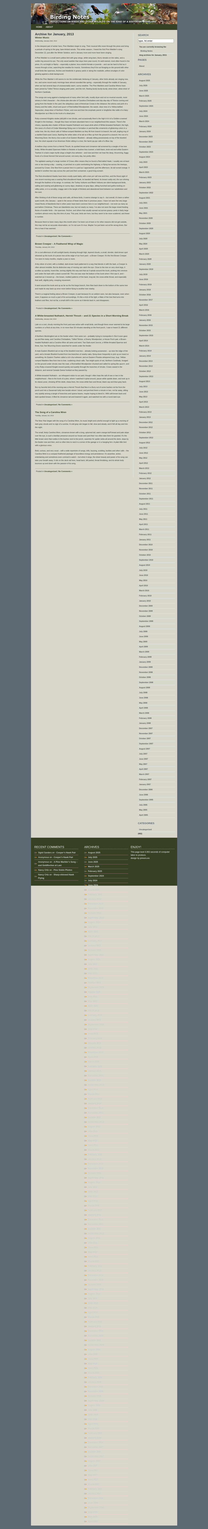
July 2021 (143, 203)
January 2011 (145, 540)
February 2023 (145, 177)
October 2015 (145, 330)
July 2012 (143, 448)
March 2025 (144, 96)
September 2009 (146, 621)
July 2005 (143, 805)
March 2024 (144, 121)
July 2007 (143, 754)
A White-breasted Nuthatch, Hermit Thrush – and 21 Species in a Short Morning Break (81, 315)
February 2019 (145, 284)
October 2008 (145, 677)
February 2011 (145, 534)
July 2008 (143, 692)
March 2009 (144, 652)
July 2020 (143, 239)
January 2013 (145, 417)
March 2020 (144, 254)
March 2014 (144, 346)
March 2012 (144, 468)
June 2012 (143, 453)
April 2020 (143, 249)
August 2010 (144, 565)
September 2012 (146, 438)
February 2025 (145, 101)
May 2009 (143, 642)
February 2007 (145, 779)
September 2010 (146, 560)
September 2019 (146, 269)
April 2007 (143, 769)
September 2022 (146, 193)
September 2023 (146, 152)
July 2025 (143, 85)
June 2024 (143, 116)
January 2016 (145, 320)
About (49, 27)
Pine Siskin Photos (63, 870)
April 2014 (143, 341)
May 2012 (143, 458)
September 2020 (146, 228)
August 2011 (144, 504)
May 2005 (143, 810)
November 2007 (146, 733)
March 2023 (144, 172)
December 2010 (146, 545)
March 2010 (144, 590)
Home (39, 27)
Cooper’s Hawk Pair (66, 852)
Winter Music (42, 37)
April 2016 (143, 305)
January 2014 (145, 356)
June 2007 (143, 759)
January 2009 (145, 662)
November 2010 (146, 550)
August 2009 (144, 626)
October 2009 (145, 616)
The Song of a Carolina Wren (50, 412)
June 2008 (143, 698)
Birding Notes (147, 51)
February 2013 (145, 412)
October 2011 (145, 494)
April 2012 (143, 463)
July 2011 (143, 509)
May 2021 (143, 213)
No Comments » (65, 236)
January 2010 (145, 601)
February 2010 (145, 596)
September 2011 (146, 499)
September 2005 (146, 800)
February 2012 (145, 473)
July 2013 (143, 386)
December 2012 (146, 422)
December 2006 (146, 789)
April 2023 (143, 167)
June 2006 (143, 795)
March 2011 (144, 529)
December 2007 (146, 728)
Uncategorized (50, 236)
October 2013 (145, 371)
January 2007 (145, 784)
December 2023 (146, 137)
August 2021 (144, 198)
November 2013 (146, 366)
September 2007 (146, 744)
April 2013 (143, 402)
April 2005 (143, 815)
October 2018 (145, 295)
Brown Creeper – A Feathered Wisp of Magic (59, 244)
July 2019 (143, 274)
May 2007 (143, 764)
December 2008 (146, 667)
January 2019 (145, 290)
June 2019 (143, 279)
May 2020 (143, 244)
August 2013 (144, 381)
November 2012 (146, 427)
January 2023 (145, 182)
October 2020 (145, 223)
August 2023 (144, 157)
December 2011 (146, 483)
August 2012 (144, 443)
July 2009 (143, 631)
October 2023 (145, 147)
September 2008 (146, 682)
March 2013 (144, 407)
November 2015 (146, 325)
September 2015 (146, 335)
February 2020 (145, 259)
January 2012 (145, 478)
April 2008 (143, 708)
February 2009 (145, 657)
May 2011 (143, 519)
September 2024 (146, 106)
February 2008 (145, 718)
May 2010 (143, 580)
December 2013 (146, 361)
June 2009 (143, 636)
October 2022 (145, 187)
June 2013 (143, 392)
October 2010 (145, 555)
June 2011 (143, 514)
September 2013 (146, 376)
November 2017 (146, 300)
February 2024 (145, 126)
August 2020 (144, 233)
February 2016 (145, 315)
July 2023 (143, 162)
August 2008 (144, 687)
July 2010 (143, 570)
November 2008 (146, 672)
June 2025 (143, 91)
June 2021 (143, 208)
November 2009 (146, 611)
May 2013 (143, 397)
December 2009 (146, 606)
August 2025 (144, 80)
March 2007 (144, 774)
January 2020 (145, 264)
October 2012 (145, 432)
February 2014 (145, 351)
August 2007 (144, 749)
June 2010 (143, 575)
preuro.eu (145, 858)
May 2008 (143, 703)
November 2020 (146, 218)
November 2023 (146, 142)
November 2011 (146, 488)
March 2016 (144, 310)
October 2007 (145, 738)
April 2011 (143, 524)
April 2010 (143, 585)
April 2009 (143, 647)
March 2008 (144, 713)
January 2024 (145, 131)
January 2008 (145, 723)
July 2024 (143, 111)
